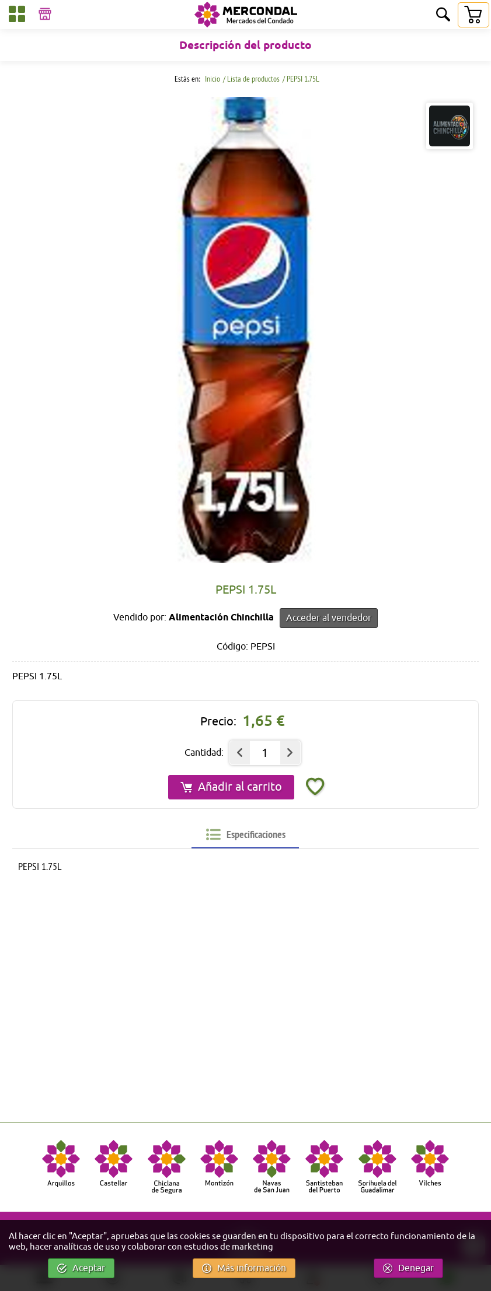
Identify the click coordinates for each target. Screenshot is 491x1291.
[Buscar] (443, 15)
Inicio (211, 78)
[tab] (246, 834)
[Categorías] (17, 16)
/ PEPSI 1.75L (301, 78)
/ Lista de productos (251, 78)
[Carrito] (473, 14)
